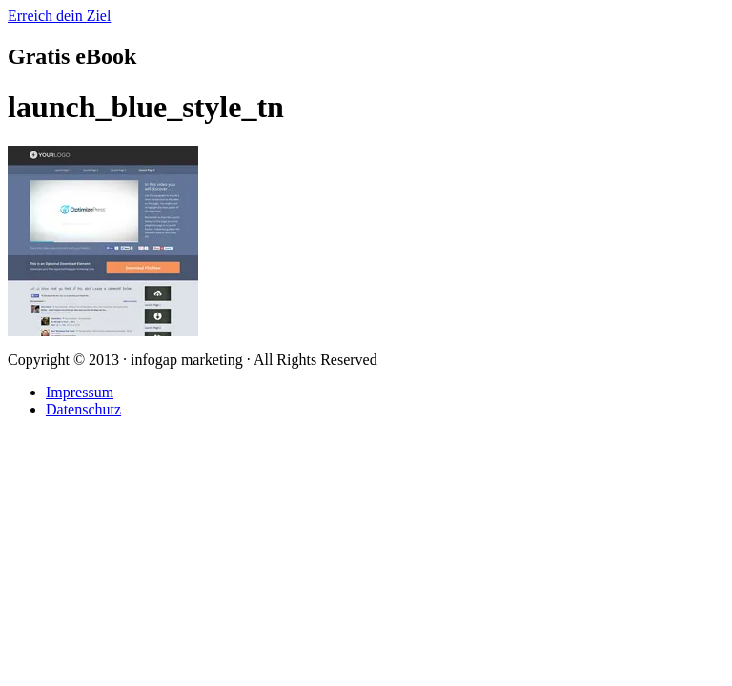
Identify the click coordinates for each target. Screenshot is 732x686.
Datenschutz (83, 409)
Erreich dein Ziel (59, 16)
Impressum (79, 392)
